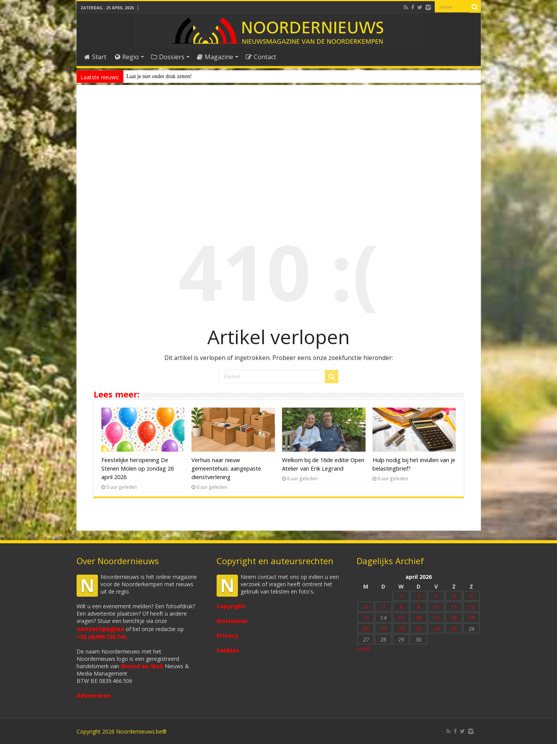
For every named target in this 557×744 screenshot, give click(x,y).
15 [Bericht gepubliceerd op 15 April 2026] (401, 617)
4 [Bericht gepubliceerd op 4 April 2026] (453, 596)
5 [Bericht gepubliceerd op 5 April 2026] (471, 596)
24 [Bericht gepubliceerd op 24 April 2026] (436, 628)
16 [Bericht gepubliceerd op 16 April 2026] (418, 617)
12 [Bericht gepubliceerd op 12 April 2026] (471, 607)
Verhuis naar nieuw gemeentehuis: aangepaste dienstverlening (226, 468)
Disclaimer (232, 621)
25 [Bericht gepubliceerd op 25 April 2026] (454, 628)
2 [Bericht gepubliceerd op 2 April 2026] (418, 596)
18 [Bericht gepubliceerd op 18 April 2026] (454, 617)
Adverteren (94, 695)
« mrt (363, 648)
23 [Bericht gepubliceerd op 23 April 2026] (418, 628)
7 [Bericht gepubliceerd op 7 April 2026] (383, 607)
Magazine (215, 57)
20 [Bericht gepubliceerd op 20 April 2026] (366, 628)
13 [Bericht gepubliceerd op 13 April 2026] (366, 617)
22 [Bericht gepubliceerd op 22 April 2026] (401, 628)
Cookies (228, 650)
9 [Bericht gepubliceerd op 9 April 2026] (418, 607)
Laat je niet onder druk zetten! (159, 76)
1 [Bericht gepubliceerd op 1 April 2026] (401, 596)
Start (95, 57)
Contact (261, 57)
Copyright (231, 606)
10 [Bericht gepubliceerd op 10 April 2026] (436, 607)
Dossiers (168, 57)
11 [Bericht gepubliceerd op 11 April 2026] (454, 607)
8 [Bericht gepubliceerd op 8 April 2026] (401, 607)
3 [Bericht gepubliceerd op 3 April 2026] (436, 596)
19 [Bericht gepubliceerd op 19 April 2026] (471, 617)
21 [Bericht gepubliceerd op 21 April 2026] (383, 628)
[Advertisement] (279, 152)
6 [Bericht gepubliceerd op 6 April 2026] (365, 607)
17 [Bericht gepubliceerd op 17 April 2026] (436, 617)
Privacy (227, 635)
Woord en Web (142, 666)
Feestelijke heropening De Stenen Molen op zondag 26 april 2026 (137, 468)
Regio (127, 57)
